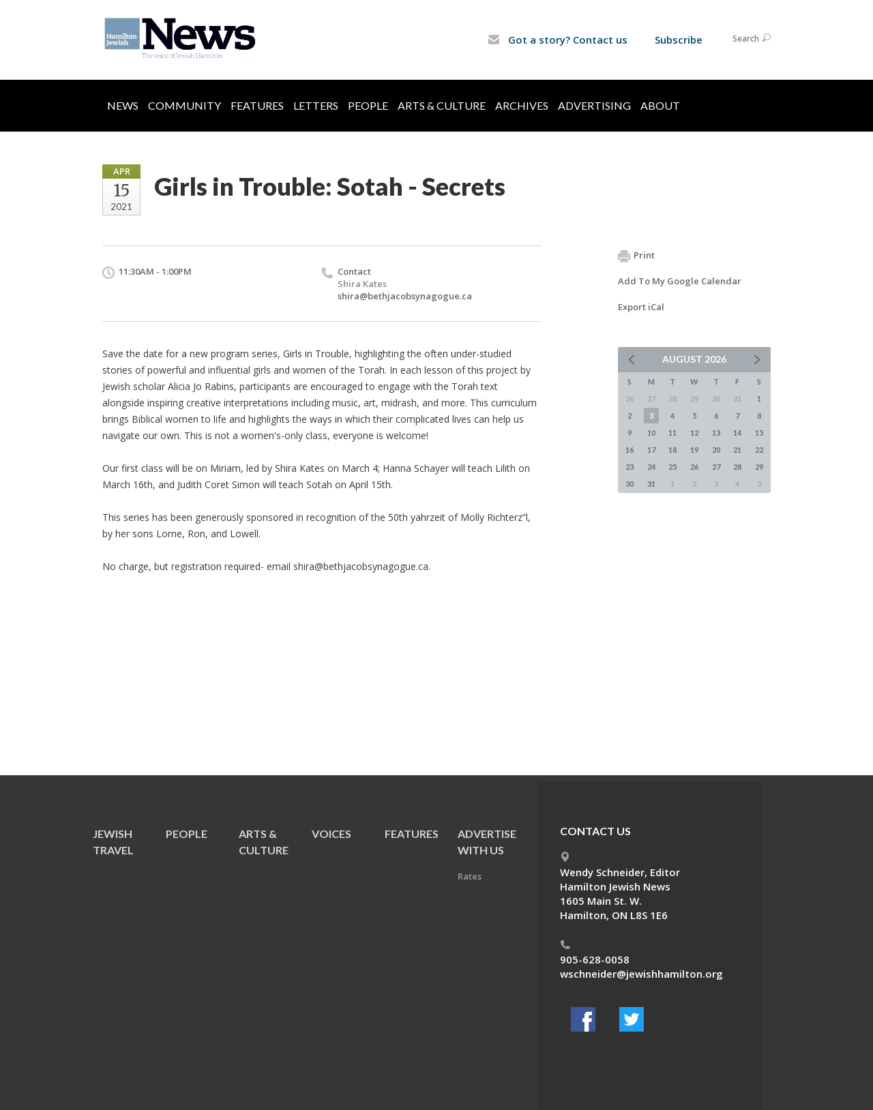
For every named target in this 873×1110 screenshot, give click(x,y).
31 (651, 483)
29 (759, 466)
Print (636, 255)
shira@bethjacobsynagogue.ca (405, 296)
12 (694, 432)
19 (694, 449)
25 (672, 466)
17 (651, 449)
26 (694, 466)
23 (629, 466)
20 (716, 449)
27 (716, 466)
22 (759, 449)
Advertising (594, 105)
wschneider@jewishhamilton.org (641, 973)
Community (184, 105)
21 (737, 449)
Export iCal (641, 307)
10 (651, 432)
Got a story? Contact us (557, 39)
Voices (331, 833)
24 (651, 466)
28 (737, 466)
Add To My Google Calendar (679, 281)
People (368, 105)
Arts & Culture (442, 105)
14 (737, 432)
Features (257, 105)
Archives (521, 105)
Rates (470, 876)
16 (629, 449)
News (122, 105)
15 (759, 432)
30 (629, 483)
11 (672, 432)
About (660, 105)
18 (672, 449)
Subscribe (678, 39)
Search (752, 38)
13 (716, 432)
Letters (315, 105)
